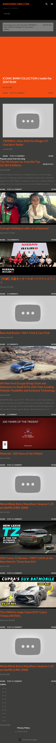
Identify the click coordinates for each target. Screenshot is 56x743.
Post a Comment (17, 93)
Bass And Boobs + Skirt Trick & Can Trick (25, 332)
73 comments (13, 240)
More (51, 93)
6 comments (12, 294)
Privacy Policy (22, 731)
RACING (7, 14)
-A (5, 688)
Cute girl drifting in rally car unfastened (24, 228)
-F (5, 706)
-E (5, 703)
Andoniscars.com (16, 4)
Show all (47, 25)
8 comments (12, 344)
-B (5, 692)
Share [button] (5, 93)
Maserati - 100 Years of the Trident (21, 453)
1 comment (12, 414)
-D (5, 699)
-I (5, 717)
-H (5, 713)
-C (5, 695)
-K (5, 721)
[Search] (46, 4)
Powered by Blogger (28, 740)
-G (5, 710)
